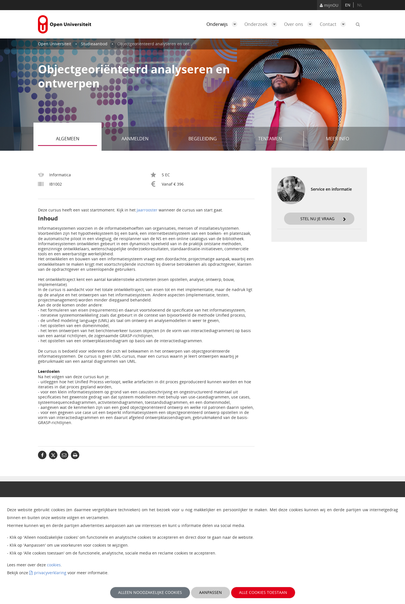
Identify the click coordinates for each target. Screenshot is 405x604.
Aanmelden (143, 139)
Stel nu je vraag (323, 218)
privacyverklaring (50, 572)
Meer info (337, 139)
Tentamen (279, 139)
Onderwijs (223, 24)
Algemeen (76, 139)
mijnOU (329, 5)
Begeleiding (210, 139)
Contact (334, 24)
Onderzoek (262, 24)
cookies (54, 564)
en (347, 5)
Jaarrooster (147, 210)
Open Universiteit (54, 43)
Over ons (300, 24)
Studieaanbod (94, 43)
